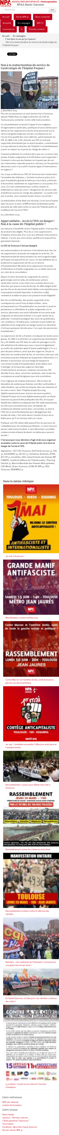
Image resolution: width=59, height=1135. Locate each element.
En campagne (24, 23)
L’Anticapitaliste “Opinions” (15, 1121)
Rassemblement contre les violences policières (28, 849)
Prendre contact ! (37, 29)
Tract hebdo (8, 1124)
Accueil (5, 17)
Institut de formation (12, 1105)
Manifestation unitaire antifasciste (22, 618)
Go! (52, 10)
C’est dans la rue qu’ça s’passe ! (20, 39)
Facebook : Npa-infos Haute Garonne (19, 1127)
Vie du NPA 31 (22, 17)
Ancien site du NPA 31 (12, 1130)
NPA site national (10, 1102)
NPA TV (40, 23)
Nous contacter (42, 17)
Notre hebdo (8, 1115)
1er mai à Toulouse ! (15, 556)
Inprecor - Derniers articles (15, 1118)
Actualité (7, 23)
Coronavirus (8, 29)
